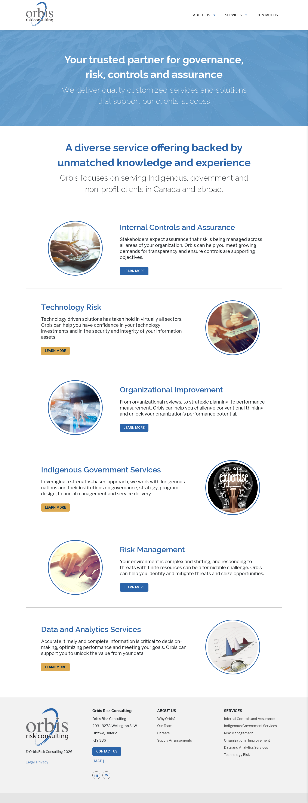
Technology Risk (237, 755)
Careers (163, 733)
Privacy (42, 762)
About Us (201, 15)
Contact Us (267, 15)
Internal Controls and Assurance (249, 719)
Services (233, 15)
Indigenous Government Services (250, 726)
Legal (30, 762)
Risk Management (238, 733)
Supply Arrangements (174, 740)
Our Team (164, 726)
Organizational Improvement (247, 740)
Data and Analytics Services (246, 747)
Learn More (134, 271)
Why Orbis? (166, 719)
